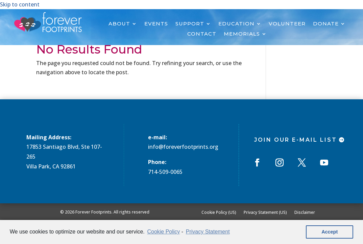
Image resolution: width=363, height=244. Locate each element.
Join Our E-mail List (295, 140)
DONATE (326, 24)
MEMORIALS (242, 34)
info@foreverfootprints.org (183, 146)
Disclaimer (304, 212)
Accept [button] (329, 232)
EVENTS (156, 24)
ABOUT (119, 24)
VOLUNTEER (287, 24)
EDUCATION (236, 24)
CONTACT (201, 34)
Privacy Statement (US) (265, 212)
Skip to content (20, 4)
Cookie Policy (163, 232)
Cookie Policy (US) (218, 212)
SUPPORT (189, 24)
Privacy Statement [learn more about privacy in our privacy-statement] (208, 232)
